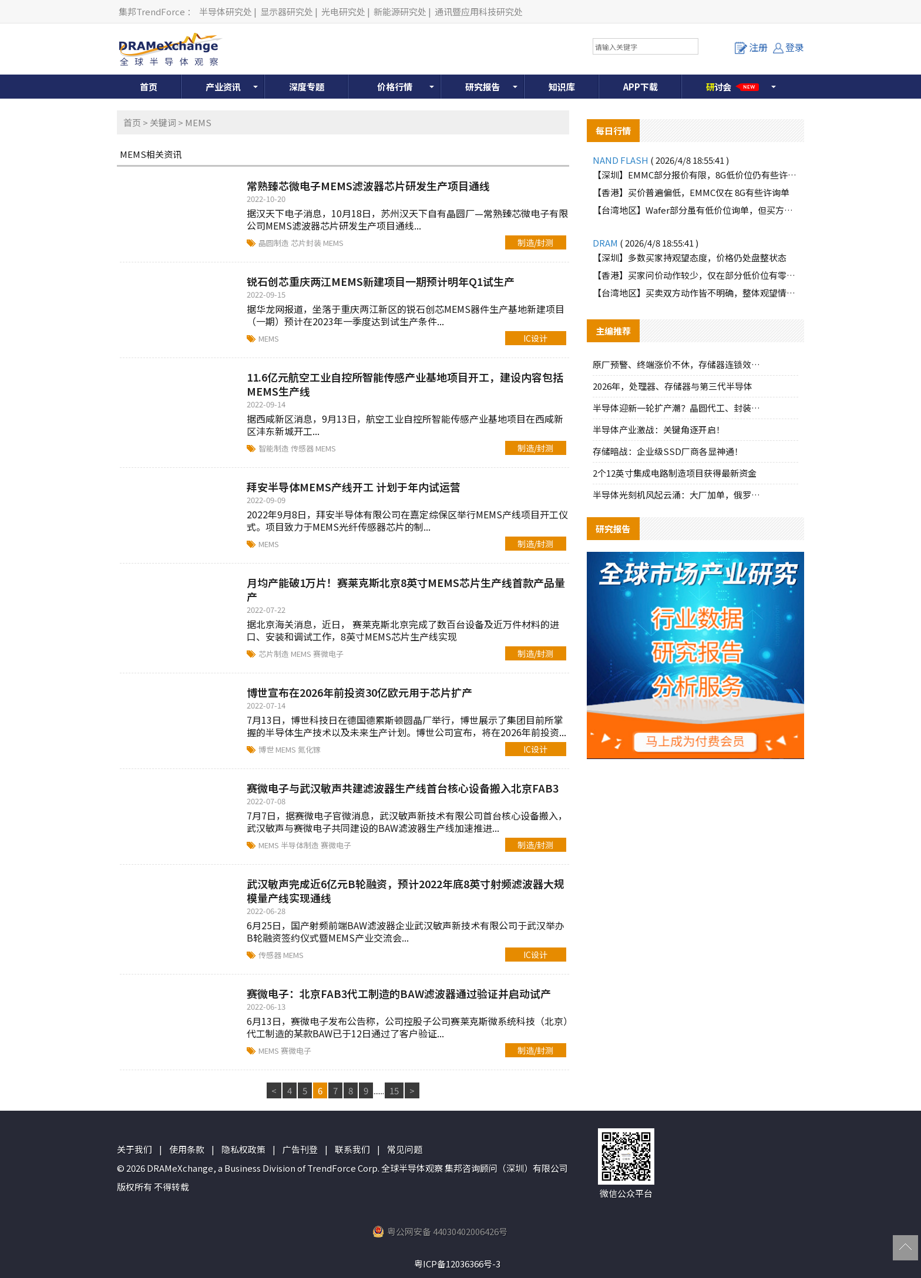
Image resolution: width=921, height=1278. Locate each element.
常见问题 (404, 1149)
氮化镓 (309, 749)
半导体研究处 (225, 11)
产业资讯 (223, 86)
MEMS (333, 242)
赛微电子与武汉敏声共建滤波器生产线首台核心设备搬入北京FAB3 (403, 787)
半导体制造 (301, 845)
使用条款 (186, 1149)
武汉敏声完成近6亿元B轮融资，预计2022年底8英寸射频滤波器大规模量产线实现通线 (405, 890)
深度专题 (306, 86)
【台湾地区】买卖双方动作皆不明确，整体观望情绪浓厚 (695, 292)
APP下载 (640, 86)
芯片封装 (307, 242)
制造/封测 (535, 242)
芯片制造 (274, 653)
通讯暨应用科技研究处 (479, 11)
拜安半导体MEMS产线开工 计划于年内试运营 (353, 486)
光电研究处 (343, 11)
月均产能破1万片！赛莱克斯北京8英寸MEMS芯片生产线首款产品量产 (406, 589)
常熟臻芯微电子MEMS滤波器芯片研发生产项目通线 (368, 185)
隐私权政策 (243, 1149)
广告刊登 (300, 1149)
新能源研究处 (400, 11)
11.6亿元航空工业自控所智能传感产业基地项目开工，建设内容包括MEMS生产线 (405, 384)
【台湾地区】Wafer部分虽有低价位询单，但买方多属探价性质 (695, 210)
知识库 (562, 86)
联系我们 (352, 1149)
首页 (148, 86)
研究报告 (482, 86)
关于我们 (134, 1149)
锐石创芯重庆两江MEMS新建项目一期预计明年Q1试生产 (381, 281)
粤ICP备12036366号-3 (457, 1263)
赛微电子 (328, 653)
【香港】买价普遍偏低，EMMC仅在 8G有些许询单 (691, 192)
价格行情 (394, 86)
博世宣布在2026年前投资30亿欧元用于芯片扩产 (359, 692)
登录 (788, 47)
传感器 (303, 448)
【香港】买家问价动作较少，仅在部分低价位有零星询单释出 (695, 275)
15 (394, 1090)
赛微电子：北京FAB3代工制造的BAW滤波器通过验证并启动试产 (399, 993)
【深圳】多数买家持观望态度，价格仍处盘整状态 (689, 257)
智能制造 (274, 448)
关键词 (163, 122)
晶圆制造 (274, 242)
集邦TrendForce (152, 11)
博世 (266, 749)
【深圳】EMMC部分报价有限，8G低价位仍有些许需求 (695, 174)
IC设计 (535, 338)
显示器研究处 (286, 11)
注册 (751, 47)
